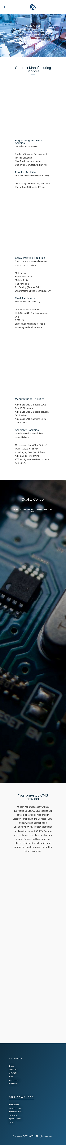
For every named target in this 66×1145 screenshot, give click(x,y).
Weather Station (15, 1108)
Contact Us (13, 1084)
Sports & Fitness (15, 1119)
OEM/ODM (13, 1073)
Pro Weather (14, 1105)
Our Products (14, 1080)
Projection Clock (15, 1112)
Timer (11, 1122)
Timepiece (13, 1115)
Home (11, 1066)
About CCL (13, 1070)
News (11, 1077)
